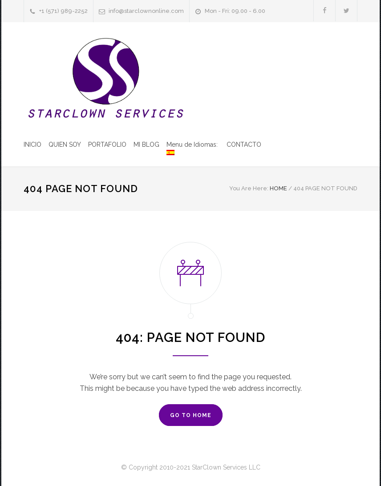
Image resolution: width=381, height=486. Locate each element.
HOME (278, 188)
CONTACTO (244, 144)
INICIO (32, 144)
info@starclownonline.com (146, 11)
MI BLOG (146, 144)
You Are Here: (248, 188)
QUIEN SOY (65, 144)
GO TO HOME (190, 415)
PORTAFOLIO (107, 144)
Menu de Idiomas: (192, 148)
